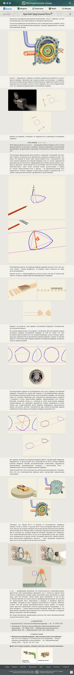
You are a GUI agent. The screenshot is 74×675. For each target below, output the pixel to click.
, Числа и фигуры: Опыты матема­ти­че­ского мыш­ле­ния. (36, 627)
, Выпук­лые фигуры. (29, 623)
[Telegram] (10, 4)
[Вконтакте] (7, 4)
